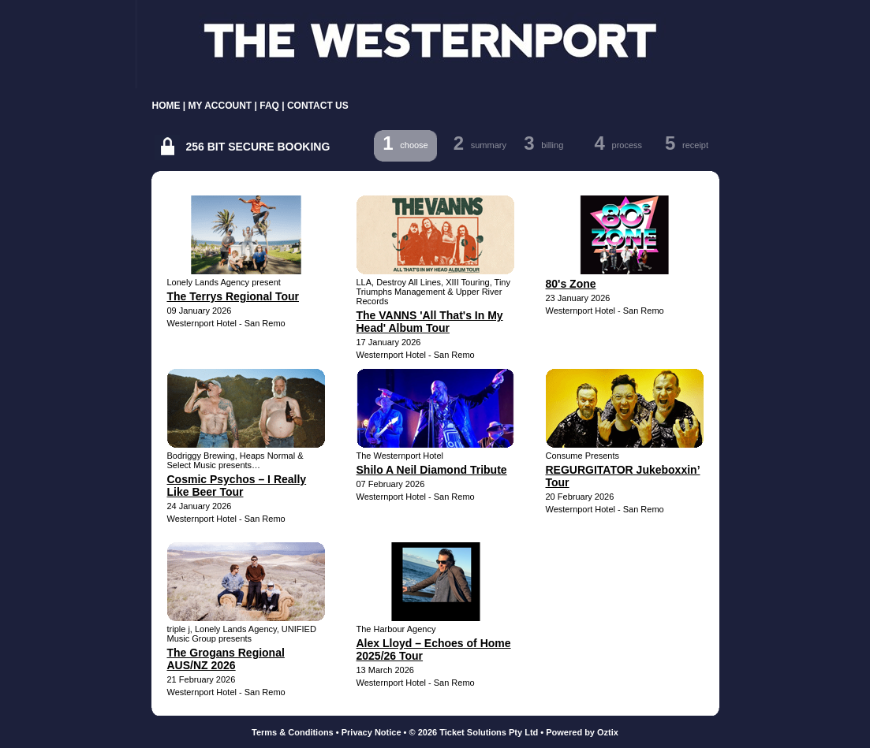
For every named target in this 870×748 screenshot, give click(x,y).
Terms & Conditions (293, 732)
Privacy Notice (371, 732)
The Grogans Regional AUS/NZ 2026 (226, 659)
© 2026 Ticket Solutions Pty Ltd (474, 732)
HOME (166, 105)
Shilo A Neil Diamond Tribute (432, 469)
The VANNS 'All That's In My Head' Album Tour (430, 321)
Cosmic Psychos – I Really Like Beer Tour (237, 485)
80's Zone (571, 283)
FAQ (269, 105)
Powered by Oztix (582, 732)
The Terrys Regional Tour (233, 296)
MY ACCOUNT (220, 105)
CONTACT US (318, 105)
